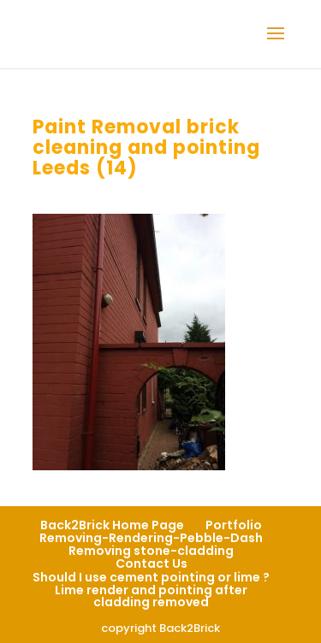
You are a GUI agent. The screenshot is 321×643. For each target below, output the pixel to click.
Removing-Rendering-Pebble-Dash (151, 537)
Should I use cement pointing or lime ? (151, 577)
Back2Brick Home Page (112, 525)
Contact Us (151, 563)
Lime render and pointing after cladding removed (151, 596)
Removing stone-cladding (151, 550)
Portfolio (233, 525)
